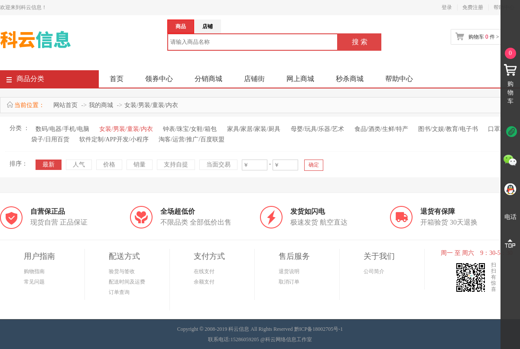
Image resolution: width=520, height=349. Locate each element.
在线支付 (204, 271)
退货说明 (289, 271)
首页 (117, 78)
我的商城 (101, 105)
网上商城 (300, 78)
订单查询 (119, 292)
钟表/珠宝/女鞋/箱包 (190, 129)
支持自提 (176, 164)
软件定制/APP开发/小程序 (113, 139)
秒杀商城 (350, 78)
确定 (314, 165)
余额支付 (204, 282)
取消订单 (289, 282)
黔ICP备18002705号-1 (318, 329)
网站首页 (65, 105)
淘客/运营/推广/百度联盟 (191, 139)
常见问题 (34, 282)
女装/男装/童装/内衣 (151, 105)
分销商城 (208, 78)
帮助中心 (399, 78)
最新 (48, 164)
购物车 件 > (483, 37)
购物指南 (34, 271)
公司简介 (374, 271)
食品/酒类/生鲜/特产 (381, 129)
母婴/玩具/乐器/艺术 (317, 129)
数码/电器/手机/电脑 (62, 129)
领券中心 (159, 78)
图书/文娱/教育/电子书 (448, 129)
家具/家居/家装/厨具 (254, 129)
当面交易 (218, 164)
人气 (79, 164)
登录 (447, 7)
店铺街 (254, 78)
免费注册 (472, 7)
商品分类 (25, 80)
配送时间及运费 (127, 282)
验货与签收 (122, 271)
